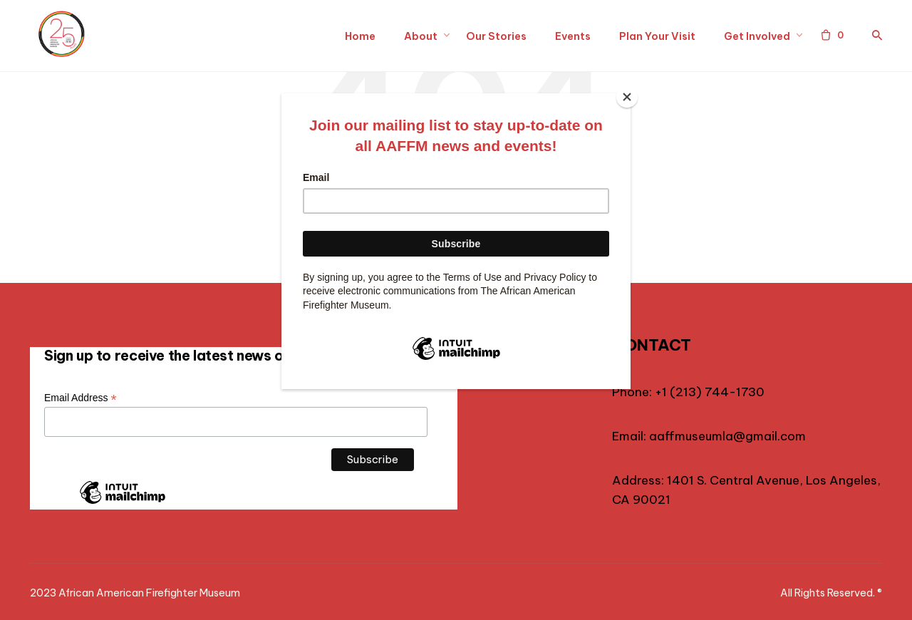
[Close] (627, 97)
